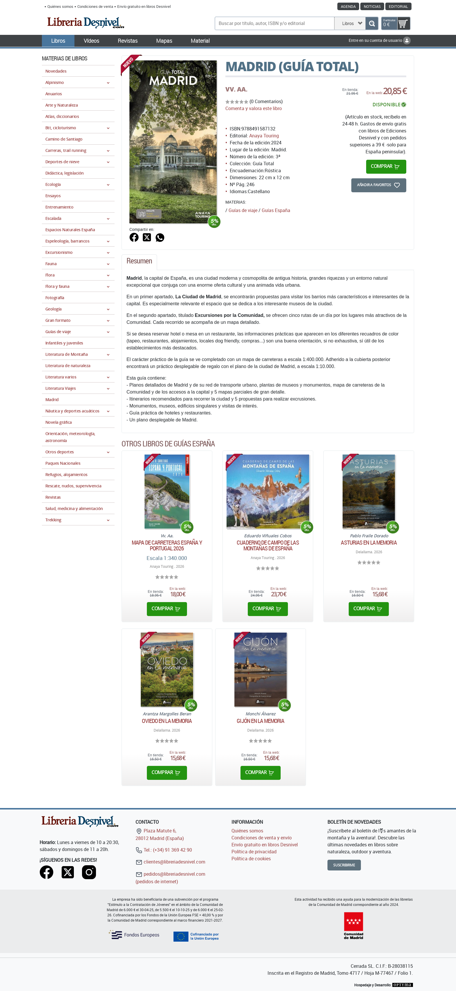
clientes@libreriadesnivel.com (170, 862)
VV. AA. (236, 89)
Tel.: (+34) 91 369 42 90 (164, 850)
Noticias (372, 6)
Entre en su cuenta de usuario (380, 40)
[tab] (139, 262)
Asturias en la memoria (368, 542)
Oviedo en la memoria (167, 721)
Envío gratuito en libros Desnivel (144, 6)
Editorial (398, 6)
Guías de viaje (243, 210)
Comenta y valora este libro (253, 108)
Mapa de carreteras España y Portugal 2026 (167, 545)
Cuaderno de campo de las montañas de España (268, 545)
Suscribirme (344, 865)
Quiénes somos (60, 6)
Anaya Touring (264, 135)
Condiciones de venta (95, 6)
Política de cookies (251, 858)
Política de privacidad (254, 851)
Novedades (55, 71)
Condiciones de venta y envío (261, 837)
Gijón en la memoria (260, 721)
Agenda (348, 6)
